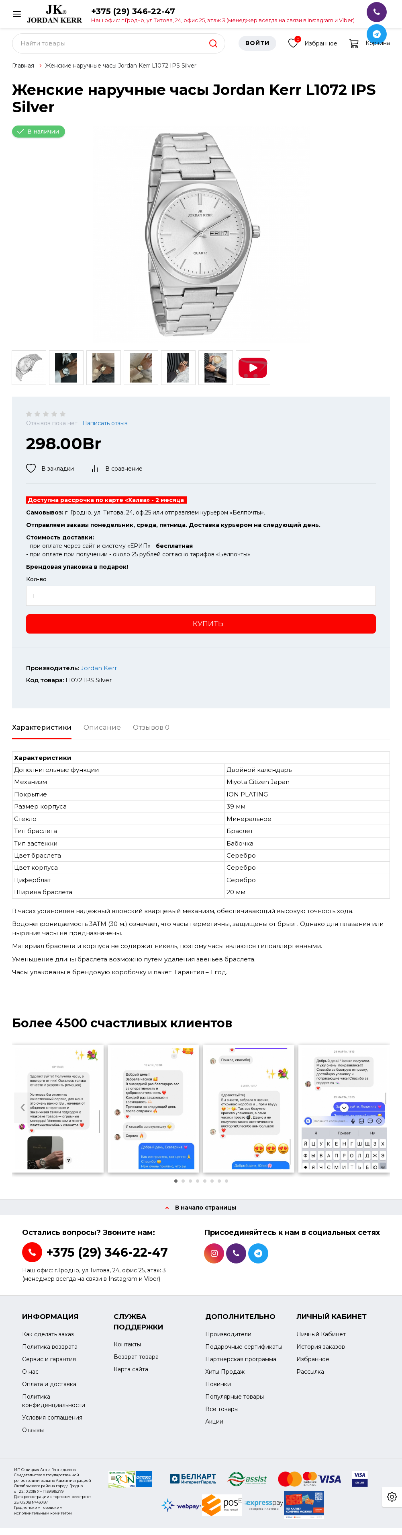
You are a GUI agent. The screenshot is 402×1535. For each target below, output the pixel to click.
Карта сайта (131, 1376)
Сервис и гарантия (49, 1366)
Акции (214, 1428)
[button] (176, 1188)
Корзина (369, 50)
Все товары (222, 1416)
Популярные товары (234, 1403)
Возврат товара (136, 1364)
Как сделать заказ (48, 1341)
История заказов (320, 1353)
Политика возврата (50, 1353)
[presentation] (22, 1114)
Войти (257, 50)
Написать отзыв (105, 430)
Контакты (127, 1351)
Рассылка (310, 1378)
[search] (213, 50)
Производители (228, 1341)
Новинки (218, 1391)
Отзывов (151, 734)
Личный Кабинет (321, 1341)
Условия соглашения (52, 1424)
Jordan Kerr (99, 675)
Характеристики (41, 734)
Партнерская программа (240, 1366)
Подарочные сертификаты (243, 1353)
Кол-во (36, 586)
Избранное (312, 49)
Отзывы (33, 1436)
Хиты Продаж (225, 1378)
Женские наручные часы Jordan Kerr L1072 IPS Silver (120, 72)
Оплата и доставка (49, 1391)
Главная (23, 72)
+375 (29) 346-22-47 (223, 14)
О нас (30, 1378)
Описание (102, 734)
